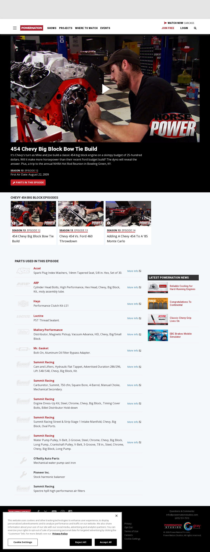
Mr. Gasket (41, 348)
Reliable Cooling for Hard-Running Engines (182, 288)
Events (105, 28)
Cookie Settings (133, 538)
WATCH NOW (179, 23)
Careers (129, 534)
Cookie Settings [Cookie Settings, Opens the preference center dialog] (22, 542)
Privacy (128, 523)
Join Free (168, 28)
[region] (62, 530)
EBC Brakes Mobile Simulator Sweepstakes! (181, 336)
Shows (51, 28)
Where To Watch (86, 28)
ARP (36, 283)
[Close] (116, 515)
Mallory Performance (48, 330)
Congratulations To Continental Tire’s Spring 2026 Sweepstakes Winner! (182, 307)
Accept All (106, 542)
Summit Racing (44, 362)
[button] (15, 28)
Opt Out (129, 527)
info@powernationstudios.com (182, 514)
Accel (37, 268)
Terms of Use (131, 531)
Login (184, 28)
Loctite (38, 316)
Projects (65, 28)
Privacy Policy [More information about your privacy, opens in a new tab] (60, 533)
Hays (37, 301)
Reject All (80, 542)
